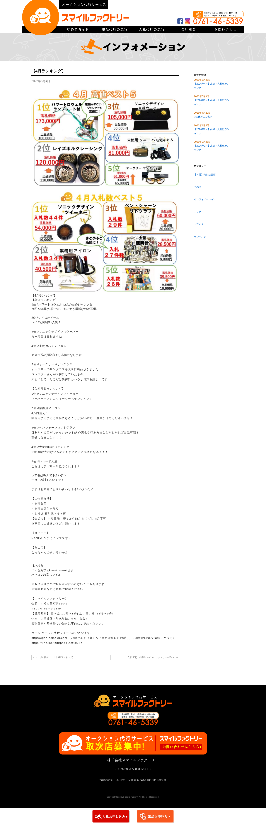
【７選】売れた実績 (205, 174)
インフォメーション (205, 199)
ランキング (200, 236)
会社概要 (194, 4)
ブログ (197, 211)
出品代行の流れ (114, 29)
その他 (197, 187)
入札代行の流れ (151, 29)
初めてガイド (227, 4)
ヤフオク (199, 224)
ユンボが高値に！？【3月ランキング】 (53, 657)
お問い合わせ (225, 29)
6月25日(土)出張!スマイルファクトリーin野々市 (153, 657)
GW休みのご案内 (203, 116)
